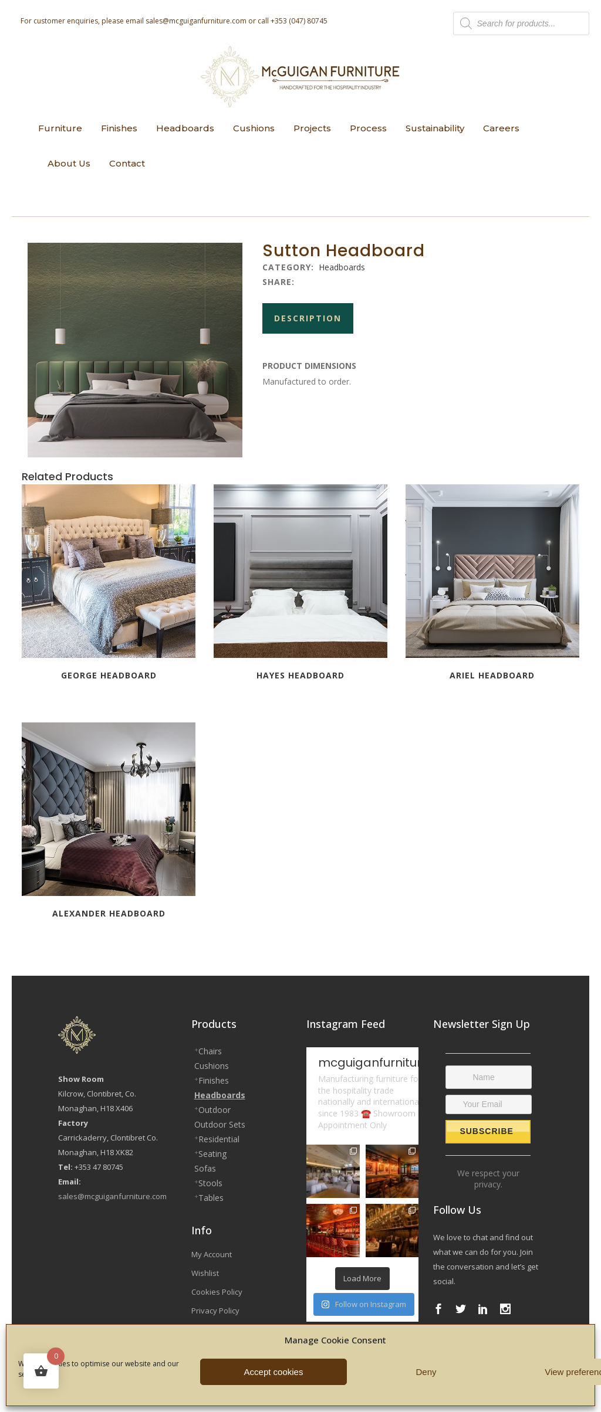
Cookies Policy (216, 1292)
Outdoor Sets (219, 1124)
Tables (211, 1197)
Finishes (213, 1080)
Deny (426, 1372)
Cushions (211, 1065)
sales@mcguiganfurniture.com (196, 21)
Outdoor (214, 1109)
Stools (210, 1183)
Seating (212, 1153)
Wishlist (205, 1273)
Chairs (210, 1051)
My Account (211, 1254)
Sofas (205, 1168)
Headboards (342, 267)
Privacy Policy (215, 1310)
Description (308, 318)
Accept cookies (273, 1372)
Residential (218, 1139)
